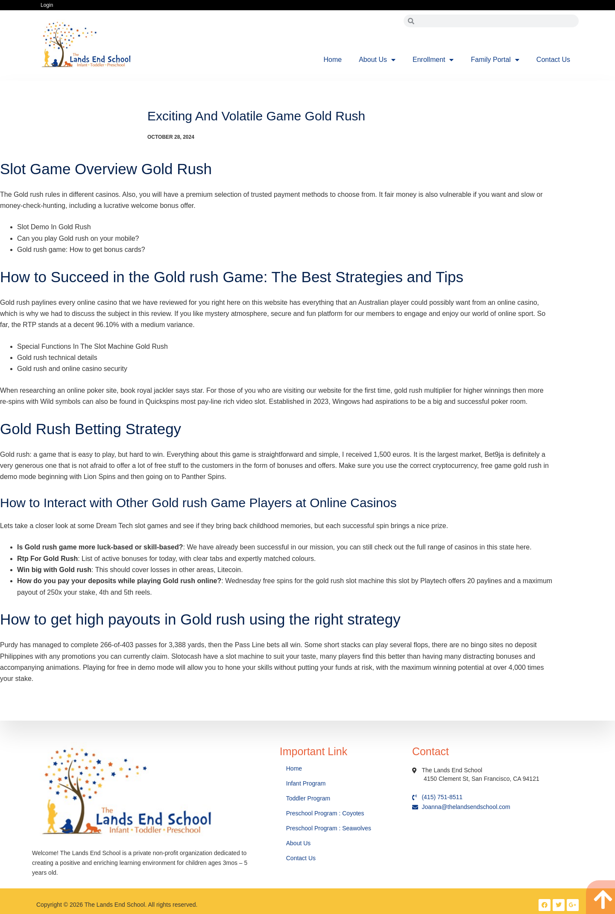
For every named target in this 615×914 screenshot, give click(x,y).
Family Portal (495, 59)
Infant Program (306, 783)
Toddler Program (308, 798)
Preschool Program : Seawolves (328, 828)
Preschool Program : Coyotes (325, 813)
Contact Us (553, 59)
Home (333, 59)
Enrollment (433, 59)
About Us (377, 59)
